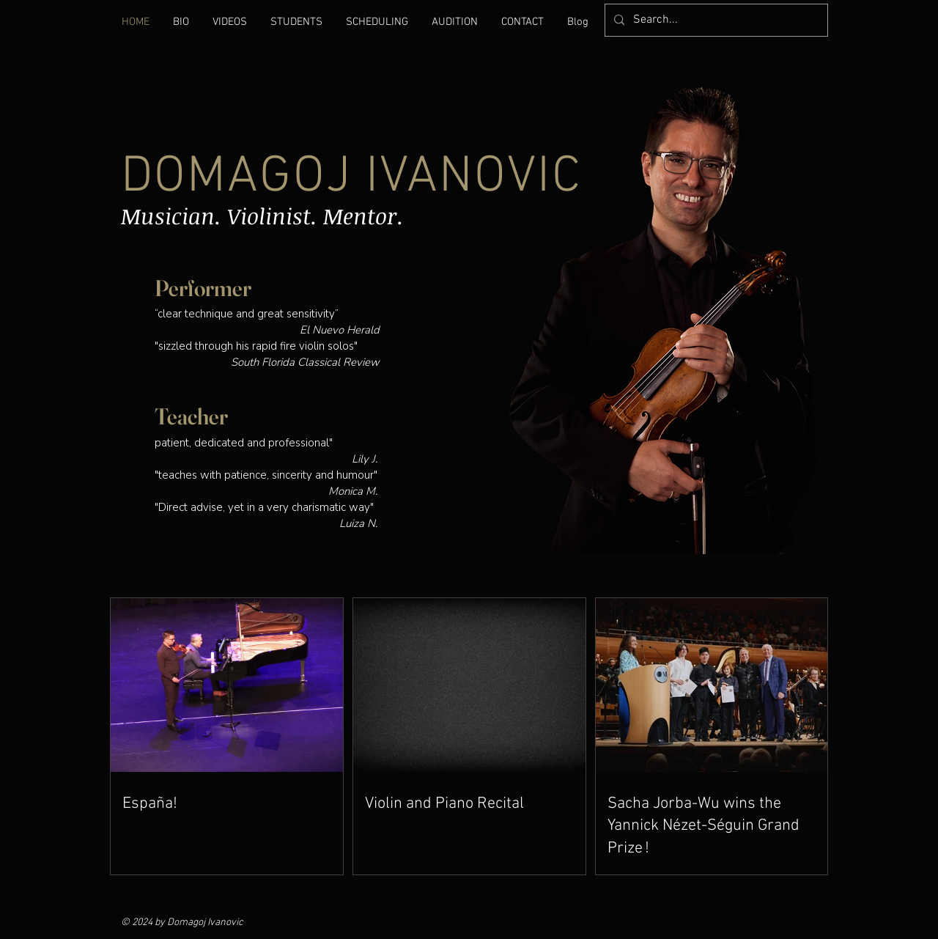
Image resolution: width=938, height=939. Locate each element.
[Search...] (715, 20)
